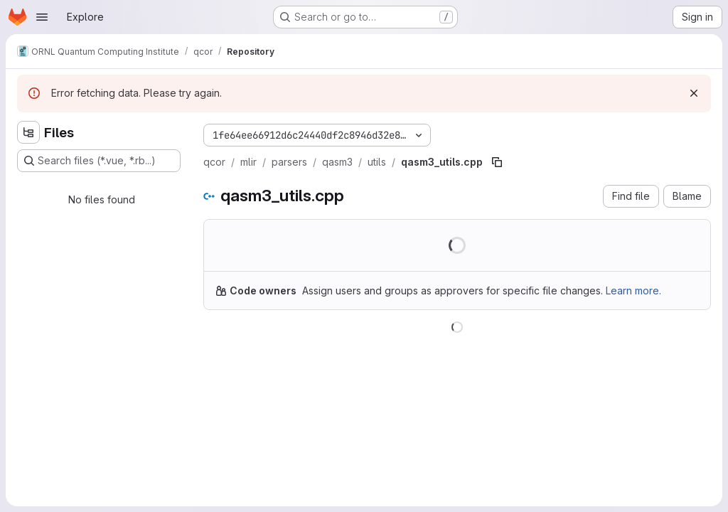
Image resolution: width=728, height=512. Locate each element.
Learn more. (633, 290)
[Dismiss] (693, 93)
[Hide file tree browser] (28, 132)
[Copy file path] (497, 162)
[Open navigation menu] (42, 17)
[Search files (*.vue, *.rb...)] (99, 160)
